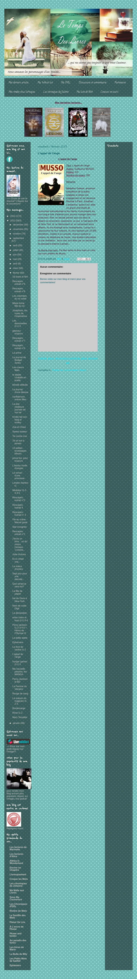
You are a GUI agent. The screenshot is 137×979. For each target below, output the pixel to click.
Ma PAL (66, 83)
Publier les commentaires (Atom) (69, 370)
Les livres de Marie (17, 948)
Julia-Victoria (19, 554)
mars (16, 268)
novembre (18, 229)
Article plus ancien (84, 358)
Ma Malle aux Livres (17, 891)
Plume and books (15, 934)
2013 (13, 220)
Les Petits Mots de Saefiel (18, 959)
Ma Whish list (45, 83)
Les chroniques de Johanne (18, 884)
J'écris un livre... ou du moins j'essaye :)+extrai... (19, 544)
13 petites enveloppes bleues (19, 451)
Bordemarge (18, 708)
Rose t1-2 (17, 713)
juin (15, 254)
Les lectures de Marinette (18, 848)
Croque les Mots (19, 879)
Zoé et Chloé (19, 427)
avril (15, 263)
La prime (16, 353)
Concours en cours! (109, 92)
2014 (13, 216)
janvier (17, 723)
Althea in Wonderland (16, 862)
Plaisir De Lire (17, 922)
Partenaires (120, 83)
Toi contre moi (19, 436)
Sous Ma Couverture (16, 898)
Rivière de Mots (18, 911)
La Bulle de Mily (18, 954)
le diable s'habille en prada (19, 378)
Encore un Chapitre (15, 868)
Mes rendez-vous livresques (21, 92)
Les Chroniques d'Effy (18, 905)
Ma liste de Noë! (84, 92)
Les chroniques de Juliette (55, 92)
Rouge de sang (20, 693)
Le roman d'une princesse (18, 476)
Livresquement (18, 874)
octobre (17, 233)
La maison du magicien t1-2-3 (19, 701)
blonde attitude (20, 385)
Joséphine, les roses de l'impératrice (19, 313)
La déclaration (19, 613)
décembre (18, 224)
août (15, 245)
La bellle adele (19, 638)
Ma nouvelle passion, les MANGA (19, 672)
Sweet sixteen (19, 431)
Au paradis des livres (18, 941)
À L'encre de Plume (16, 927)
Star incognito (19, 527)
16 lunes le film (20, 276)
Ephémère (17, 642)
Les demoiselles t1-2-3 (19, 323)
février (16, 273)
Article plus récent (51, 358)
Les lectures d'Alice (16, 855)
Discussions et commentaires (93, 83)
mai (15, 259)
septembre (18, 238)
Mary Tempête (19, 717)
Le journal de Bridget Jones (19, 360)
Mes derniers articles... (18, 83)
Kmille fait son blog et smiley (19, 420)
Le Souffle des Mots (18, 916)
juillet (16, 250)
